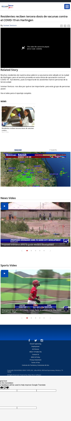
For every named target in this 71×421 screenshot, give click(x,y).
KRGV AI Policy (35, 357)
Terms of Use (35, 362)
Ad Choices (35, 349)
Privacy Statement (35, 360)
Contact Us (35, 354)
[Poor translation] (6, 387)
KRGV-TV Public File (36, 352)
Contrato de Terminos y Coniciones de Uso (35, 365)
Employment (35, 346)
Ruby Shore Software (34, 375)
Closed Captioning (35, 344)
